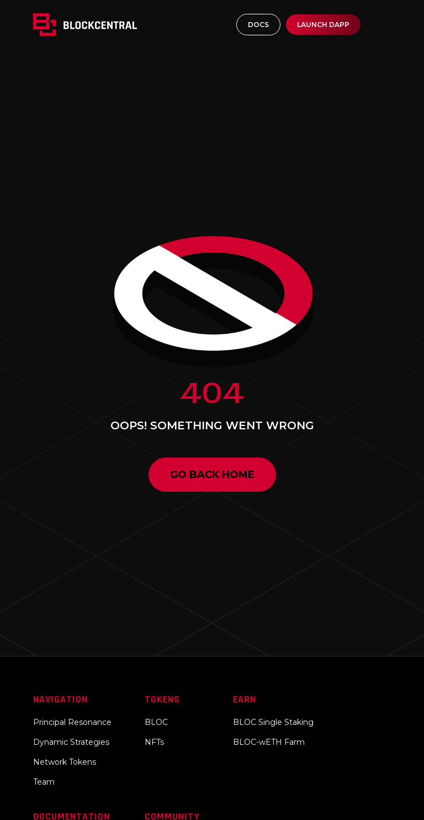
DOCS (258, 24)
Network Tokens (64, 762)
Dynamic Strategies (71, 742)
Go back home (212, 475)
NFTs (154, 742)
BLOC (156, 722)
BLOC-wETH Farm (269, 742)
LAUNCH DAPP (323, 24)
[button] (381, 25)
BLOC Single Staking (273, 722)
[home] (94, 24)
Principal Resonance (72, 722)
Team (44, 782)
